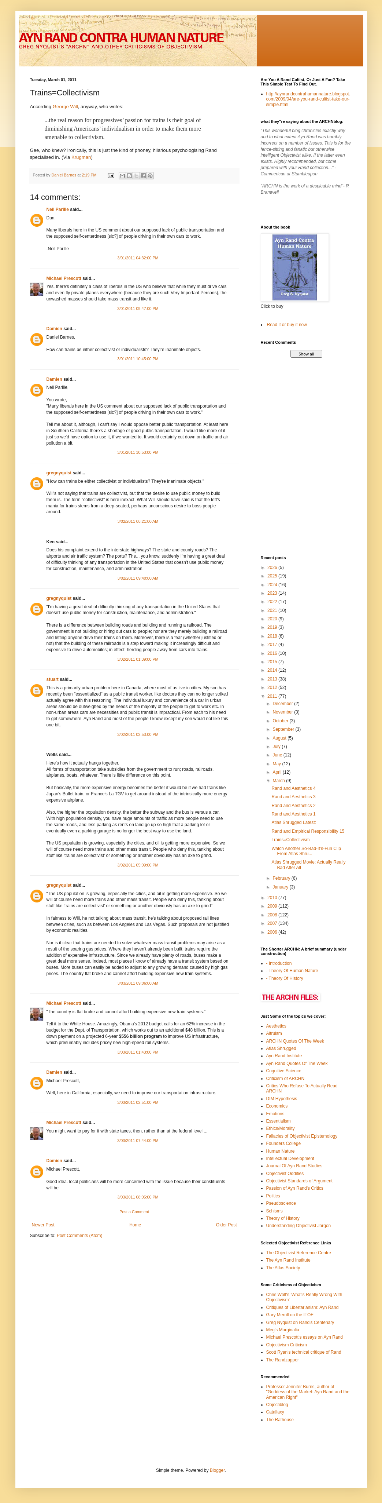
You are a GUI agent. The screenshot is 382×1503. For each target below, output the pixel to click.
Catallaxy (275, 1412)
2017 (272, 644)
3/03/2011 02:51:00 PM (137, 1102)
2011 (272, 696)
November (283, 712)
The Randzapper (282, 1359)
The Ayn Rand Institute (288, 1260)
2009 (272, 906)
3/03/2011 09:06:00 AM (138, 983)
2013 (272, 679)
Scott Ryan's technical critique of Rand (303, 1352)
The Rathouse (280, 1419)
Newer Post (43, 1224)
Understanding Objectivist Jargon (298, 1225)
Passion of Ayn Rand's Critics (294, 1188)
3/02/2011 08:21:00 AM (138, 521)
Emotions (275, 1113)
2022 (272, 601)
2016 (272, 653)
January (280, 887)
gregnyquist (59, 472)
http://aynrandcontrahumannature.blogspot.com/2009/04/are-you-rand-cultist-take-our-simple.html (308, 99)
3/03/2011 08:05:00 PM (137, 1197)
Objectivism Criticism (286, 1344)
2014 (272, 670)
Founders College (283, 1143)
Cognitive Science (283, 1070)
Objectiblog (277, 1404)
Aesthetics (276, 1026)
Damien (54, 328)
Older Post (226, 1224)
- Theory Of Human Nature (292, 970)
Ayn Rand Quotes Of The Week (297, 1063)
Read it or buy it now (287, 324)
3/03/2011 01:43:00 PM (137, 1052)
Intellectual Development (290, 1158)
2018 (272, 636)
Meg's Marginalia (282, 1329)
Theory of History (283, 1218)
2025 (272, 576)
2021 (272, 610)
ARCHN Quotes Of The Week (295, 1041)
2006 (272, 932)
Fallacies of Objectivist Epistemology (302, 1136)
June (277, 755)
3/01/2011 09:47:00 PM (137, 308)
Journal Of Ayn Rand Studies (294, 1165)
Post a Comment (134, 1212)
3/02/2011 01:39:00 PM (137, 659)
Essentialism (278, 1121)
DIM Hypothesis (281, 1098)
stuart (53, 679)
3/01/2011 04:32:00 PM (137, 258)
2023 (272, 593)
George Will (65, 106)
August (280, 738)
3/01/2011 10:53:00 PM (137, 452)
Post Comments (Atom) (80, 1235)
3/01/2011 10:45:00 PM (137, 359)
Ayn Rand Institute (284, 1055)
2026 (272, 567)
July (277, 746)
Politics (273, 1196)
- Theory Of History (284, 978)
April (277, 772)
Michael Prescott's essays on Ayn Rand (304, 1337)
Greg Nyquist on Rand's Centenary (300, 1322)
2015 (272, 661)
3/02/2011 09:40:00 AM (138, 578)
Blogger (217, 1470)
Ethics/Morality (280, 1128)
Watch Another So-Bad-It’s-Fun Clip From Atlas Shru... (306, 851)
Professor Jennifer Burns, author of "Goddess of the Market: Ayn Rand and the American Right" (308, 1392)
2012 (272, 687)
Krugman (81, 157)
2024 (272, 584)
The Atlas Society (283, 1267)
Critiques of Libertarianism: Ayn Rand (302, 1307)
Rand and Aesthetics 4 (293, 788)
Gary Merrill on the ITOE (290, 1314)
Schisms (274, 1211)
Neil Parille (58, 209)
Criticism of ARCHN (285, 1078)
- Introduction (279, 963)
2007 (272, 923)
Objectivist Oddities (285, 1173)
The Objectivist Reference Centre (298, 1252)
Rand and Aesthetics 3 (293, 796)
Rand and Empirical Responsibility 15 (307, 831)
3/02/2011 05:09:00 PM (137, 865)
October (280, 720)
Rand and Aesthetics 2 (293, 805)
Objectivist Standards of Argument (299, 1180)
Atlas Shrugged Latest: (293, 822)
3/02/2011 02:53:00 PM (137, 734)
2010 (272, 897)
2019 (272, 627)
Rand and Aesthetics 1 (293, 814)
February (281, 878)
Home (135, 1224)
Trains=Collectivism (290, 839)
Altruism (274, 1033)
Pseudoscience (281, 1203)
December (283, 703)
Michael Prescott (64, 278)
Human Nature (280, 1151)
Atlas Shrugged (281, 1048)
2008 (272, 915)
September (283, 729)
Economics (277, 1106)
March (279, 780)
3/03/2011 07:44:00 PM (137, 1140)
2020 (272, 618)
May (277, 763)
